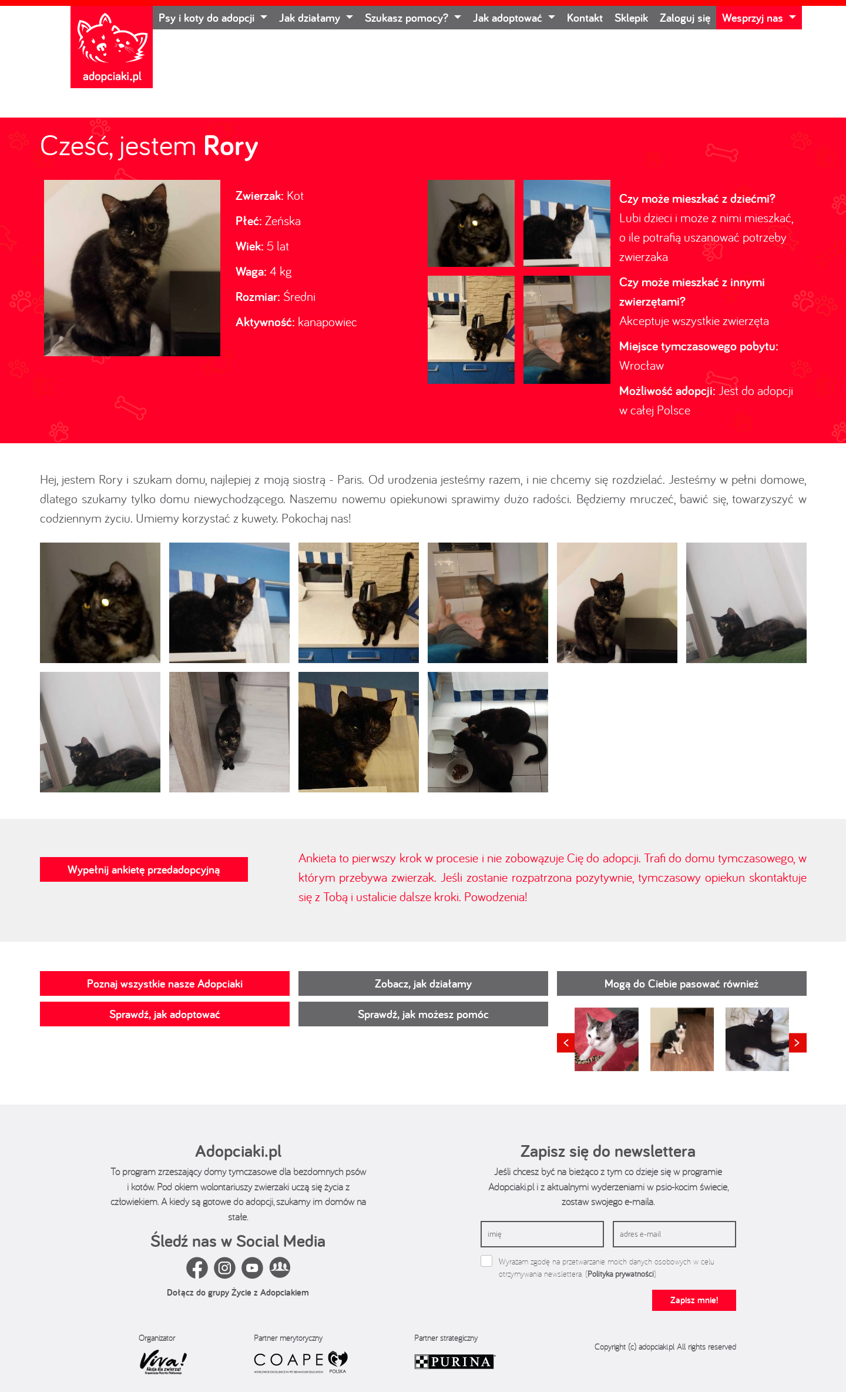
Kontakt (585, 17)
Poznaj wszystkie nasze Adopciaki (165, 983)
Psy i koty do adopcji (208, 17)
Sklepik (631, 17)
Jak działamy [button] (311, 17)
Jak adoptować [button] (509, 17)
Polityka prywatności (621, 1274)
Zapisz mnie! (694, 1300)
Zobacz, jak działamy (423, 983)
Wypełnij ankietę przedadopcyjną (144, 869)
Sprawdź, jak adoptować (164, 1014)
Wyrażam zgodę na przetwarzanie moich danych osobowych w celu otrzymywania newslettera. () (606, 1267)
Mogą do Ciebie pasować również (681, 983)
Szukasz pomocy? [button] (408, 17)
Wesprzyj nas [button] (754, 17)
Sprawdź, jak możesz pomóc (423, 1014)
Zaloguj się (685, 17)
